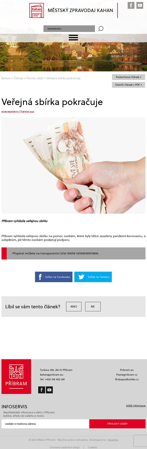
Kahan (5, 78)
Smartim (113, 440)
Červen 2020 (34, 78)
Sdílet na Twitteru (98, 277)
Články (18, 78)
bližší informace (136, 405)
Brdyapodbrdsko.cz (127, 379)
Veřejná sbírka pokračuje (63, 78)
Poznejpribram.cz (126, 374)
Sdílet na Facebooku (57, 277)
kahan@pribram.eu (51, 374)
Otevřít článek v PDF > (128, 85)
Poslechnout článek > (128, 77)
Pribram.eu (127, 370)
